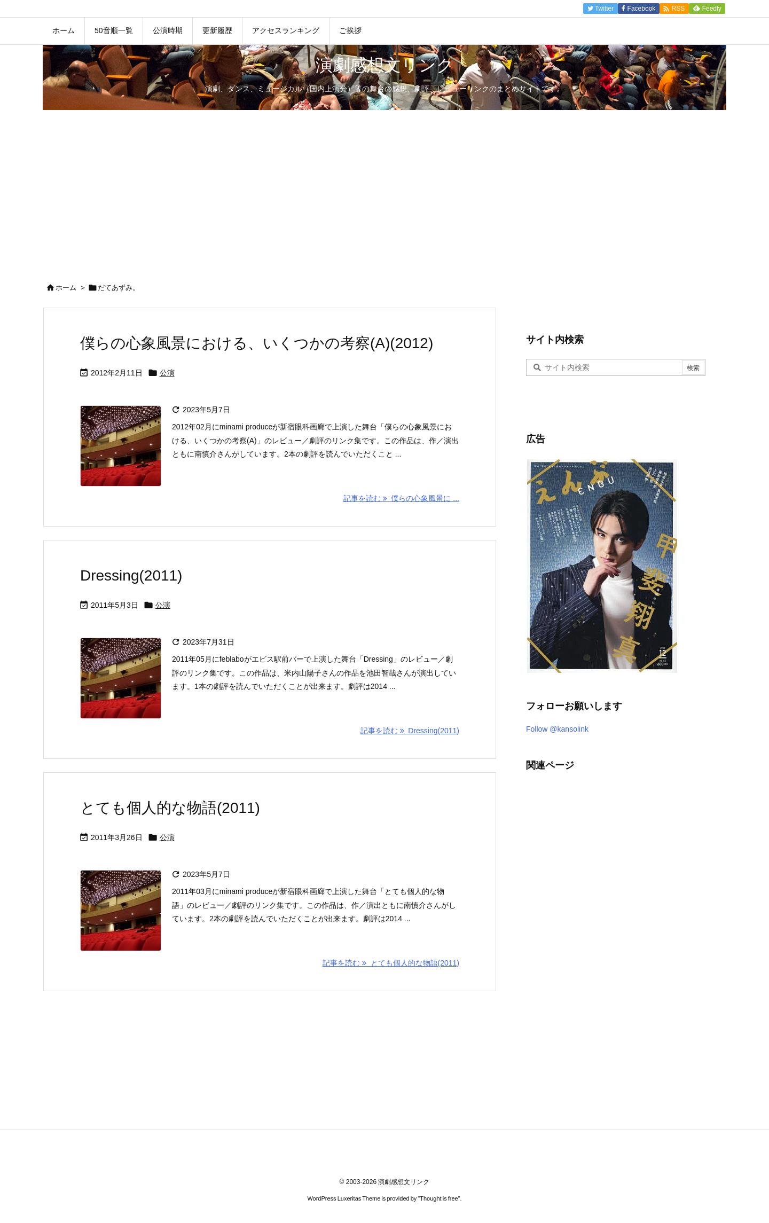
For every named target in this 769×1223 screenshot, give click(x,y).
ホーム (66, 288)
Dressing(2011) (131, 575)
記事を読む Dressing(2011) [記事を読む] (409, 730)
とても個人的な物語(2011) (170, 807)
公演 (167, 373)
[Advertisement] (384, 190)
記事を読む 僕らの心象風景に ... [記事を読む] (401, 498)
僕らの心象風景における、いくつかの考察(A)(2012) (256, 343)
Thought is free (439, 1198)
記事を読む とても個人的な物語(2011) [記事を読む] (391, 963)
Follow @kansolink (557, 729)
